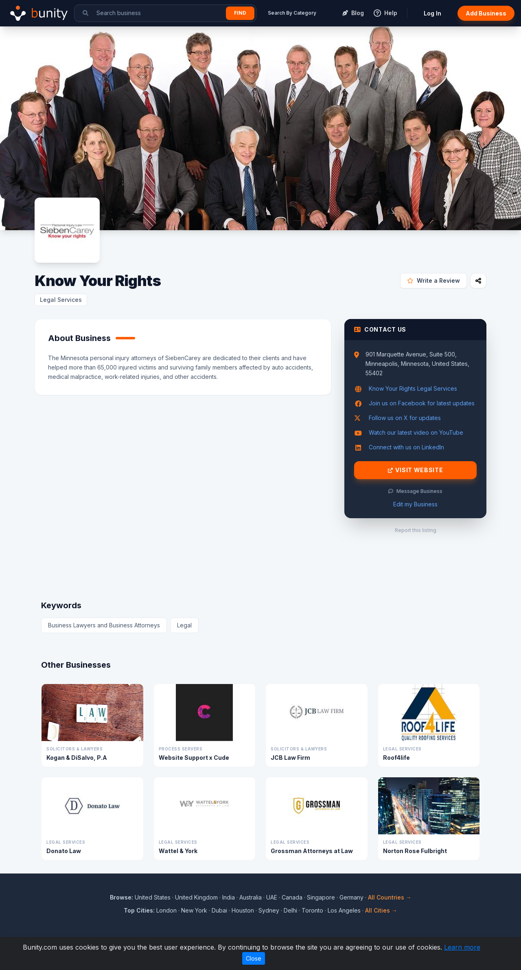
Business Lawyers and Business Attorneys (104, 625)
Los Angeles (344, 910)
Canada (292, 897)
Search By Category (292, 13)
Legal (184, 625)
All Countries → (390, 897)
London (166, 910)
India (228, 897)
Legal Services (61, 299)
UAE (271, 897)
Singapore (321, 897)
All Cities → (381, 910)
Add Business (486, 13)
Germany (351, 897)
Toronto (312, 910)
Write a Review (433, 280)
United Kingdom (196, 897)
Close (253, 958)
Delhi (290, 910)
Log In (432, 13)
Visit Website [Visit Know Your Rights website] (415, 470)
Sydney (268, 910)
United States (153, 897)
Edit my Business (415, 504)
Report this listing (415, 530)
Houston (243, 910)
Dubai (219, 910)
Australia (250, 897)
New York (194, 910)
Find (240, 13)
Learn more (462, 947)
